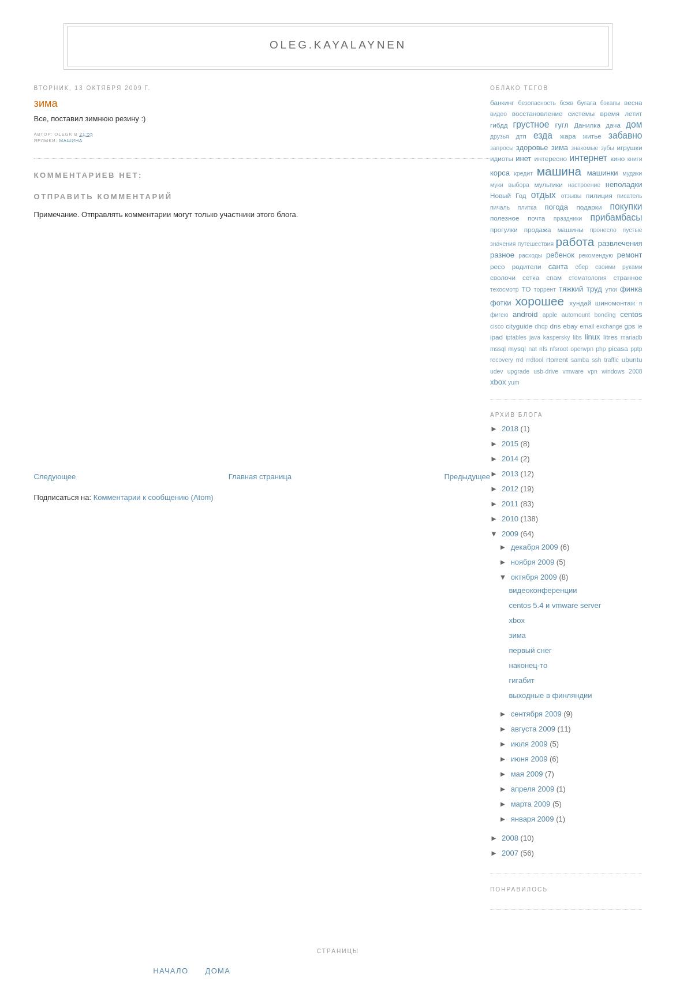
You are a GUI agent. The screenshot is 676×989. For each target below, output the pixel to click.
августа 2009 (534, 729)
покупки (626, 206)
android (525, 314)
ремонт (630, 255)
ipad (496, 337)
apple (550, 315)
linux (592, 337)
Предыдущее (467, 476)
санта (558, 266)
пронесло (603, 230)
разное (502, 255)
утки (611, 289)
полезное (504, 218)
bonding (605, 315)
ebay (570, 326)
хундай (580, 303)
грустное (531, 124)
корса (500, 173)
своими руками (618, 267)
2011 (511, 503)
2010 (511, 518)
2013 (511, 473)
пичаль (500, 207)
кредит (523, 173)
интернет (588, 158)
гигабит (521, 680)
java (534, 337)
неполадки (624, 184)
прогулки (504, 229)
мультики (548, 184)
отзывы (571, 196)
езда (542, 135)
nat (532, 349)
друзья (499, 136)
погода (556, 207)
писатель (630, 196)
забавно (625, 135)
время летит (621, 113)
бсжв (566, 103)
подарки (589, 207)
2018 (511, 428)
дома (218, 970)
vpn (592, 371)
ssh (596, 360)
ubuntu (632, 359)
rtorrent (557, 359)
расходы (530, 255)
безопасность (537, 103)
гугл (561, 125)
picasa (618, 348)
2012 (511, 488)
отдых (543, 195)
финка (631, 289)
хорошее (539, 301)
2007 (511, 853)
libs (577, 337)
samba (580, 360)
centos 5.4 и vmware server (555, 605)
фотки (500, 302)
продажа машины (554, 229)
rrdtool (534, 360)
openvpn (581, 349)
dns (555, 326)
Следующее (55, 476)
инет (523, 158)
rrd (520, 360)
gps (630, 326)
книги (635, 159)
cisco (497, 326)
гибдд (499, 125)
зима (46, 103)
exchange (609, 326)
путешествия (536, 244)
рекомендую (595, 255)
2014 (511, 458)
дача (613, 125)
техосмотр (504, 289)
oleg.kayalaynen (338, 45)
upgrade (518, 371)
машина (71, 140)
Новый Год (508, 195)
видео (498, 114)
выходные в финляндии (550, 695)
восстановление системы (553, 113)
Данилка (587, 125)
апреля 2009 (534, 789)
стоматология (588, 278)
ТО (526, 289)
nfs (543, 349)
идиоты (501, 158)
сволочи (503, 277)
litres (610, 337)
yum (514, 382)
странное (627, 277)
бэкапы (610, 103)
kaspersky (556, 337)
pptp (636, 349)
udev (496, 371)
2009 (511, 533)
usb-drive (545, 371)
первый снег (530, 650)
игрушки (629, 147)
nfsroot (559, 349)
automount (576, 315)
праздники (568, 218)
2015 (511, 443)
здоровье (532, 147)
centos (631, 314)
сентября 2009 (537, 714)
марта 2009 (531, 804)
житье (591, 136)
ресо (497, 266)
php (601, 349)
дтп (521, 136)
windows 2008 (622, 371)
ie (639, 326)
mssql (498, 349)
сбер (581, 267)
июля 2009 (530, 744)
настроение (584, 185)
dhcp (541, 326)
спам (554, 277)
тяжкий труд (580, 289)
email (587, 326)
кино (618, 158)
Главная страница (260, 476)
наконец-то (528, 665)
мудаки (632, 173)
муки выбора (509, 185)
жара (568, 136)
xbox (498, 382)
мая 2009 (528, 774)
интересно (550, 158)
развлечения (620, 243)
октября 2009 (535, 577)
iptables (516, 337)
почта (536, 218)
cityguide (519, 326)
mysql (517, 348)
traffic (611, 360)
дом (634, 124)
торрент (545, 289)
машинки (602, 173)
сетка (530, 277)
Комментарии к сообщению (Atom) (154, 497)
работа (574, 241)
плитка (527, 207)
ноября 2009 (534, 562)
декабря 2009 (536, 547)
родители (526, 266)
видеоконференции (543, 590)
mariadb (632, 337)
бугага (586, 102)
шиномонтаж (615, 303)
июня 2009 (530, 759)
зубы (607, 148)
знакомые (584, 148)
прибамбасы (617, 217)
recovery (501, 360)
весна (633, 102)
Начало (170, 970)
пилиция (599, 195)
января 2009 (533, 819)
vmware (572, 371)
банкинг (502, 102)
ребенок (560, 255)
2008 (511, 838)
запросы (501, 148)
